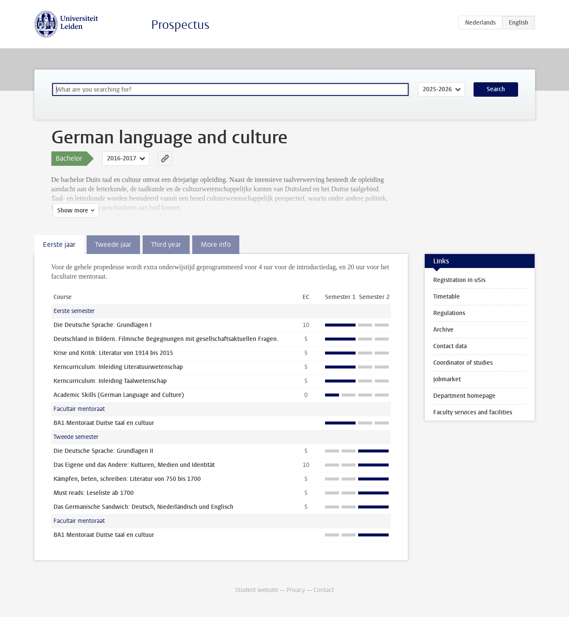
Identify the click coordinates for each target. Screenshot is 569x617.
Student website (256, 590)
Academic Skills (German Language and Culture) (118, 395)
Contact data (450, 346)
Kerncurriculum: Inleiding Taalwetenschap (110, 381)
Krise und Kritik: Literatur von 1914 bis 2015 (113, 353)
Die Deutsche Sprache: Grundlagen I (102, 325)
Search (496, 89)
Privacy (295, 590)
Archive (443, 330)
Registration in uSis (459, 280)
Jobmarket (447, 379)
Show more (71, 211)
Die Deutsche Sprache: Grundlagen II (103, 451)
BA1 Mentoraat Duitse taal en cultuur (103, 423)
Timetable (446, 297)
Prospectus (180, 25)
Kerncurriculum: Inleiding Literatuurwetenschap (118, 367)
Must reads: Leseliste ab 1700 (93, 493)
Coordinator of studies (463, 363)
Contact (324, 590)
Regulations (449, 313)
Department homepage (464, 396)
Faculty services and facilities (472, 412)
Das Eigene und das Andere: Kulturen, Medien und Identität (134, 465)
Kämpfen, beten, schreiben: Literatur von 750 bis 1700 (127, 479)
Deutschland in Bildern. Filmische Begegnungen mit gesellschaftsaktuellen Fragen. (165, 339)
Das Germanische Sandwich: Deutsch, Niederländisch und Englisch (143, 507)
